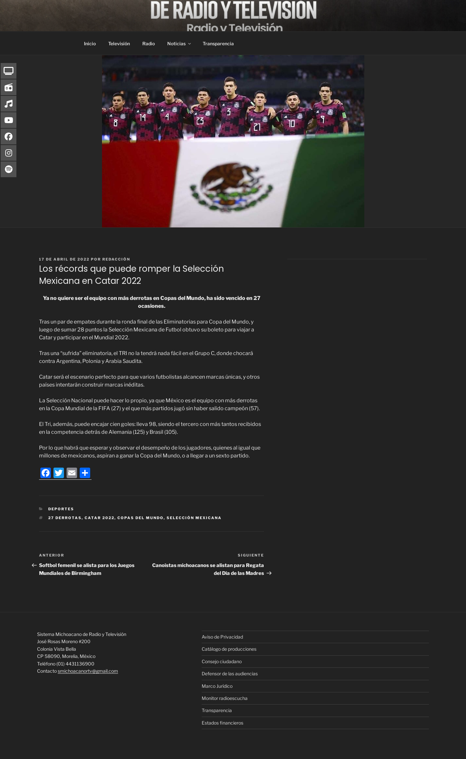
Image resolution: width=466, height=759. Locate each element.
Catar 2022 (99, 518)
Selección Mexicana (194, 518)
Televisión (119, 43)
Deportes (61, 509)
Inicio (90, 43)
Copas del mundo (140, 518)
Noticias (179, 43)
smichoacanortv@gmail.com (88, 671)
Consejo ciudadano (222, 661)
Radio (148, 43)
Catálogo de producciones (229, 649)
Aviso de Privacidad (222, 637)
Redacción (116, 259)
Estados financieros (222, 723)
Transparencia (218, 43)
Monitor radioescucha (225, 698)
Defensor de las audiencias (230, 673)
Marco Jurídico (217, 686)
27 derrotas (65, 518)
